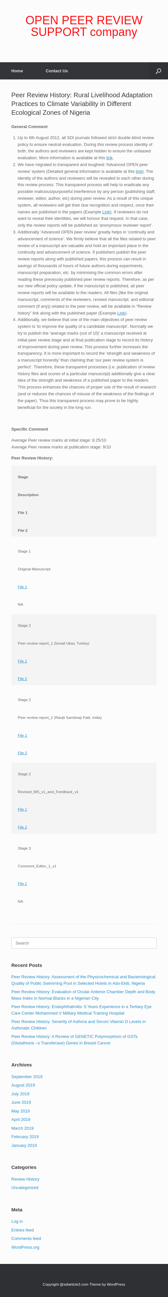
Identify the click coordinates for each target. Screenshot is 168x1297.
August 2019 (23, 1085)
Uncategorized (25, 1187)
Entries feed (22, 1230)
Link (106, 211)
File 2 (22, 678)
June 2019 (21, 1102)
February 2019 (25, 1136)
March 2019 (22, 1128)
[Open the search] (158, 70)
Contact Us (57, 70)
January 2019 (24, 1145)
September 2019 (26, 1076)
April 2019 (20, 1119)
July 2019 (20, 1093)
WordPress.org (25, 1247)
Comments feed (26, 1238)
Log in (17, 1221)
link (109, 157)
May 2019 (20, 1111)
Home (17, 70)
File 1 (22, 587)
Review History (25, 1179)
